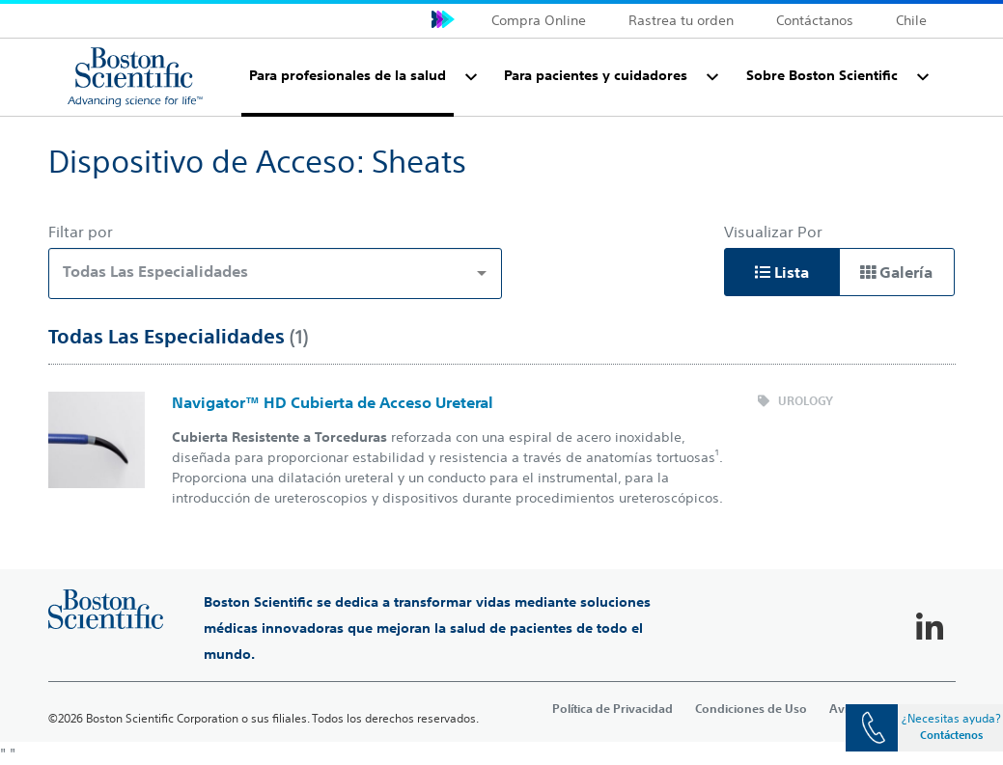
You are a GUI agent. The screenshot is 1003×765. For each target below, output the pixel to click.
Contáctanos (814, 20)
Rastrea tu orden (681, 20)
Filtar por (80, 231)
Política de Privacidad (612, 708)
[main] (501, 429)
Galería (896, 272)
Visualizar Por (773, 231)
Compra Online (538, 20)
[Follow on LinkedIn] (930, 628)
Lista (782, 272)
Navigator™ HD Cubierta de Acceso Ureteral (332, 402)
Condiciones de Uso (751, 708)
